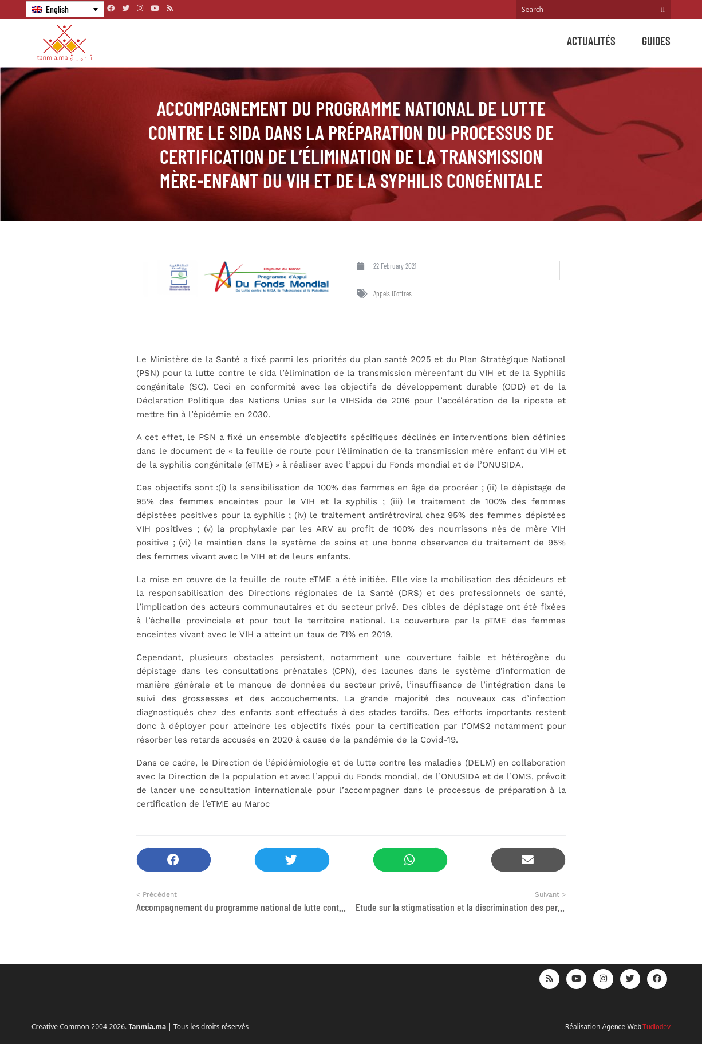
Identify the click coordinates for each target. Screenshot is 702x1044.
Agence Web (622, 1027)
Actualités (591, 41)
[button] (173, 859)
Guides (656, 41)
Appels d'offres (392, 293)
